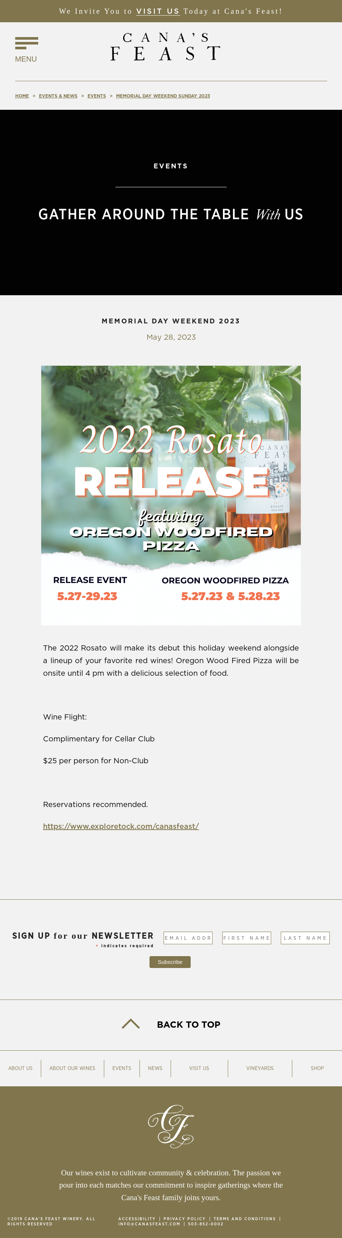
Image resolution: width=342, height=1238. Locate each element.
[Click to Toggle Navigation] (26, 51)
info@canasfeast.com (149, 1224)
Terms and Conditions (245, 1219)
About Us (20, 1068)
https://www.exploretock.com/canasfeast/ (121, 826)
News (155, 1068)
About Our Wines (72, 1068)
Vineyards (260, 1068)
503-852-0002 (206, 1224)
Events (121, 1068)
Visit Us (158, 12)
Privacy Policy (185, 1219)
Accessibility (137, 1219)
